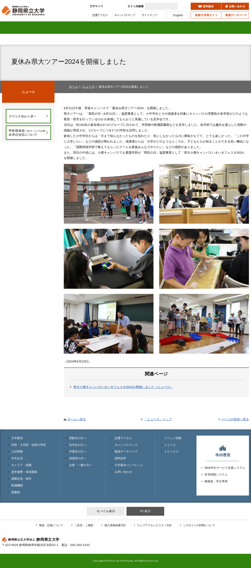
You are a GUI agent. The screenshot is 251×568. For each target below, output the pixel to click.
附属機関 (208, 27)
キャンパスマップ (126, 444)
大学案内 (16, 27)
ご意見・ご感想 (83, 525)
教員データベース (126, 451)
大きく (120, 6)
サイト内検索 (136, 6)
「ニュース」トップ (158, 419)
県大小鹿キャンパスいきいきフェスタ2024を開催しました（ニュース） (123, 387)
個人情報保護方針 (115, 525)
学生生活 (98, 27)
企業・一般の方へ (187, 39)
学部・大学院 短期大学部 (43, 27)
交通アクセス (123, 438)
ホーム (73, 86)
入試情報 (71, 27)
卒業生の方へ (105, 39)
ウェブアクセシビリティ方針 (154, 525)
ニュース (88, 86)
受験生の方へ (22, 39)
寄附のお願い (224, 39)
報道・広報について (51, 525)
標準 (109, 6)
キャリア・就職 (125, 27)
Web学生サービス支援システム (225, 467)
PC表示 (145, 511)
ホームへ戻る (76, 419)
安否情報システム (216, 474)
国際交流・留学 (180, 27)
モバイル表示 (105, 511)
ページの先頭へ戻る (235, 419)
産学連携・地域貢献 (153, 27)
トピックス (171, 451)
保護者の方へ (146, 39)
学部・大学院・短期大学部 (28, 444)
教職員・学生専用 (216, 481)
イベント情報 (172, 438)
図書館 (235, 27)
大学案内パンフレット (129, 465)
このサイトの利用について (199, 525)
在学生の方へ (63, 39)
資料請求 (120, 458)
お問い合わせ (123, 471)
